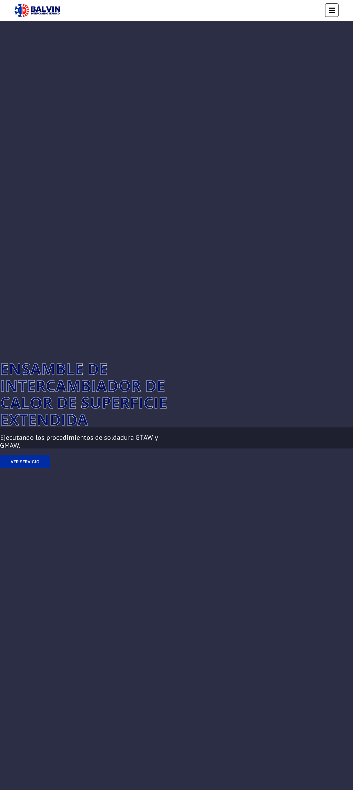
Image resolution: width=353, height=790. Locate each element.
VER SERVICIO (25, 461)
